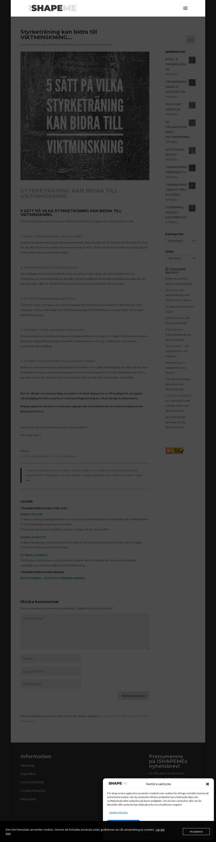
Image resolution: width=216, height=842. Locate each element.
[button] (207, 784)
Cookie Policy (150, 834)
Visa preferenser (193, 825)
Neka (158, 825)
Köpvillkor (166, 834)
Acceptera (123, 825)
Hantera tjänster (118, 812)
